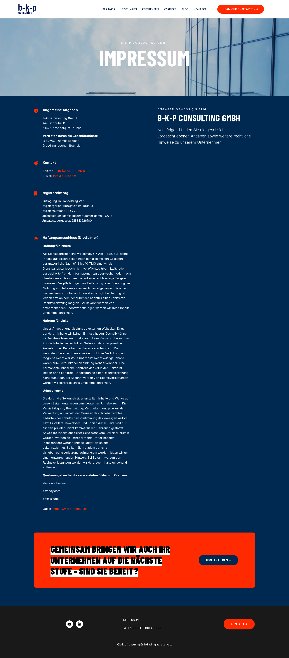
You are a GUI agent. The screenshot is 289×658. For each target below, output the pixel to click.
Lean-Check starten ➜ (240, 9)
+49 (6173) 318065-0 (70, 171)
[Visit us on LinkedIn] (79, 624)
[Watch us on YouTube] (69, 624)
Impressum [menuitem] (131, 620)
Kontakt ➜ (239, 624)
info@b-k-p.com (64, 176)
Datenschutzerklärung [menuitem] (141, 628)
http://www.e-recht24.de (69, 509)
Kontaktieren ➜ (218, 560)
